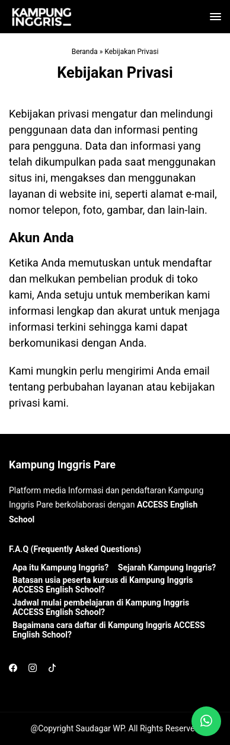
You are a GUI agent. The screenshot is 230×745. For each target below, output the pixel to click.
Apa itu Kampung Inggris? (60, 567)
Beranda (85, 51)
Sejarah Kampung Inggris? (167, 567)
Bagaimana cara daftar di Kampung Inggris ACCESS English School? (108, 629)
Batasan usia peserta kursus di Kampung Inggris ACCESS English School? (102, 584)
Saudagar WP (99, 728)
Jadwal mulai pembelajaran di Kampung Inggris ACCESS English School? (100, 607)
